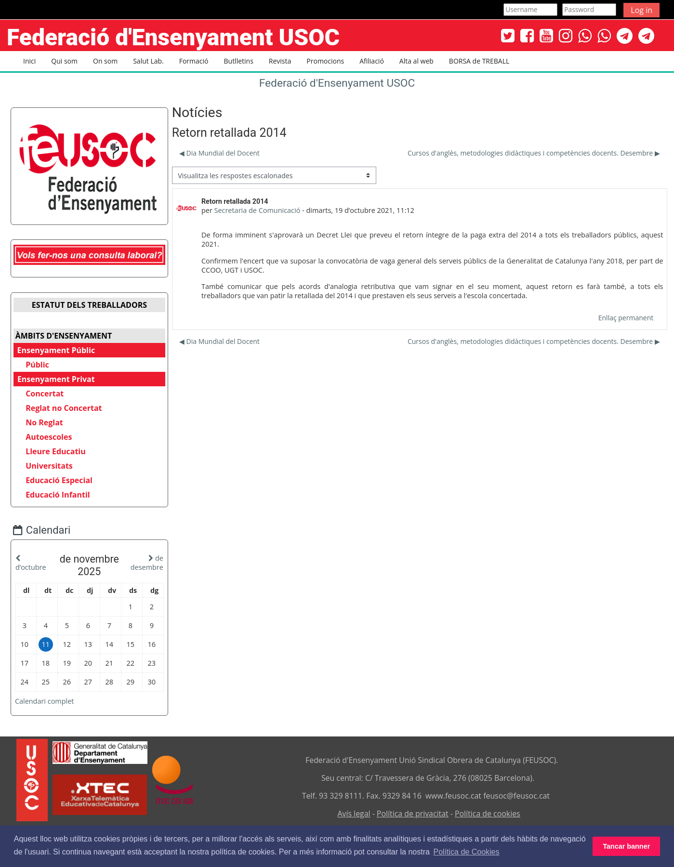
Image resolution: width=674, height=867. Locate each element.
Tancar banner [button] (626, 846)
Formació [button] (194, 61)
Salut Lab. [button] (148, 61)
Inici (29, 61)
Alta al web (416, 61)
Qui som (64, 61)
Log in (641, 10)
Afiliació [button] (371, 61)
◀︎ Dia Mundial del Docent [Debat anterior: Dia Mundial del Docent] (219, 153)
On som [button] (105, 61)
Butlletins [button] (238, 61)
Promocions (325, 61)
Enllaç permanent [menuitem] (625, 317)
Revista (280, 61)
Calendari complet (51, 699)
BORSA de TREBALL (479, 61)
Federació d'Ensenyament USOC (337, 83)
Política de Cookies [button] (467, 852)
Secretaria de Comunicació (257, 210)
